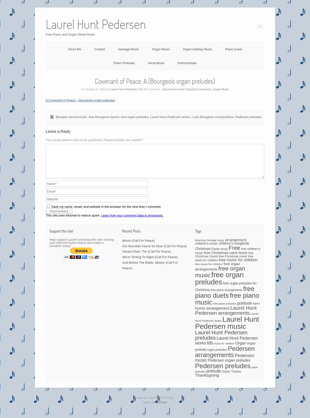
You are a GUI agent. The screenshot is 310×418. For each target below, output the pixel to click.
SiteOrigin (161, 408)
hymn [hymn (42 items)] (256, 309)
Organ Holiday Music (197, 49)
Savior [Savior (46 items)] (226, 377)
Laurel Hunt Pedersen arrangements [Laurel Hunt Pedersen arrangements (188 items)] (225, 316)
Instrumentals (187, 63)
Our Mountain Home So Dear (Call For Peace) (154, 252)
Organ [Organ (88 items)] (240, 349)
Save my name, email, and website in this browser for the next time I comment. (106, 212)
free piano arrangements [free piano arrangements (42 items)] (226, 296)
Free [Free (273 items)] (234, 254)
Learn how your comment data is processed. (132, 221)
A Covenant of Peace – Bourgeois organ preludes (80, 100)
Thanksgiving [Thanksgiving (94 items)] (207, 381)
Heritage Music (128, 49)
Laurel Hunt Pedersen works (170, 117)
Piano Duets (233, 49)
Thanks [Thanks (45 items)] (236, 377)
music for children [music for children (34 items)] (224, 349)
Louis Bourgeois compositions (212, 117)
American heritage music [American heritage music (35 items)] (209, 246)
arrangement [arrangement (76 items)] (235, 246)
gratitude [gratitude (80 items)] (244, 309)
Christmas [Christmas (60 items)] (202, 254)
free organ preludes (134, 117)
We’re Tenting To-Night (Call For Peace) (150, 263)
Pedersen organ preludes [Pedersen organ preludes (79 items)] (229, 366)
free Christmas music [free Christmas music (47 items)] (233, 262)
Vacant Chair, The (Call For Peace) (146, 257)
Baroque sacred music (71, 117)
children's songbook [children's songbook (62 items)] (234, 249)
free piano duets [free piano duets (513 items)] (224, 298)
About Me (74, 49)
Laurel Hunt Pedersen (123, 89)
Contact (99, 49)
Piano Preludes (124, 63)
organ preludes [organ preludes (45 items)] (217, 355)
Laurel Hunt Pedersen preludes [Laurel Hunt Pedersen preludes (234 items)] (221, 341)
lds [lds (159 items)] (210, 348)
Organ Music (161, 49)
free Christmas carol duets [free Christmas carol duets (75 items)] (226, 258)
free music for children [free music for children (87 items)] (238, 265)
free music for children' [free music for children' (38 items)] (209, 270)
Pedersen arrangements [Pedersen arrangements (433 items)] (225, 357)
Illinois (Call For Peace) (138, 246)
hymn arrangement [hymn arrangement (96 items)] (212, 314)
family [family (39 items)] (224, 254)
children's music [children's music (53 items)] (206, 249)
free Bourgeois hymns (104, 117)
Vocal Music (156, 63)
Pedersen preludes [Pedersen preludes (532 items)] (222, 371)
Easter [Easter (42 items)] (215, 254)
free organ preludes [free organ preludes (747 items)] (219, 284)
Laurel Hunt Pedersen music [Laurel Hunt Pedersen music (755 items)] (227, 328)
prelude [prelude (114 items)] (213, 376)
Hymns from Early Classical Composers (187, 89)
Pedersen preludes (248, 117)
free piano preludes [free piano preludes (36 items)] (224, 309)
